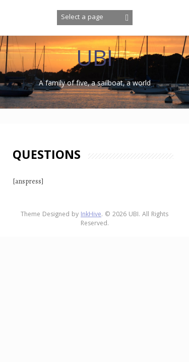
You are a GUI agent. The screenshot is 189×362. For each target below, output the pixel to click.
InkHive (91, 215)
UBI (94, 61)
